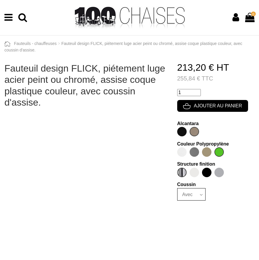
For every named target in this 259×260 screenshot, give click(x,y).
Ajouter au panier (212, 105)
